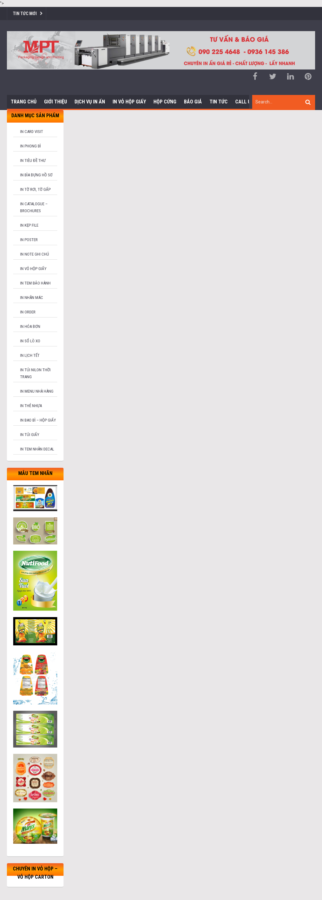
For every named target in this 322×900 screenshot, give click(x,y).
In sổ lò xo (30, 341)
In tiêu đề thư (33, 160)
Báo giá (193, 102)
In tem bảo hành (35, 283)
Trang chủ (23, 102)
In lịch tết (30, 355)
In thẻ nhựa (31, 405)
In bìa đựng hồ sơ (36, 175)
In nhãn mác (31, 297)
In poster (29, 239)
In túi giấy (29, 434)
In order (28, 312)
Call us (244, 102)
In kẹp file (29, 225)
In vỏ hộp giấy (33, 268)
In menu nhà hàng (36, 391)
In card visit (31, 131)
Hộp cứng (164, 102)
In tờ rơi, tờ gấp (35, 189)
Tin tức (218, 102)
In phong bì (30, 146)
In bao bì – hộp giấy (38, 420)
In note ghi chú (34, 254)
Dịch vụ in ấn (90, 102)
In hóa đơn (30, 326)
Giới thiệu (55, 102)
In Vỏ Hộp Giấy (129, 102)
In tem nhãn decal (37, 449)
